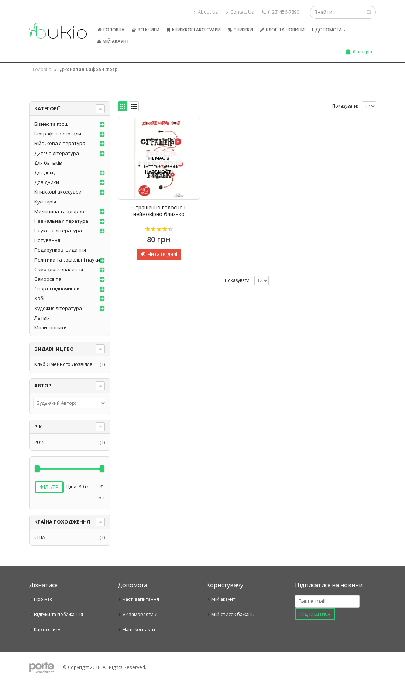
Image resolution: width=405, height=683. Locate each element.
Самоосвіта (47, 279)
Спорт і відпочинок (56, 288)
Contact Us (240, 12)
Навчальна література (61, 221)
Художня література (58, 308)
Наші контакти (139, 629)
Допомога (327, 30)
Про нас (43, 599)
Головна (110, 30)
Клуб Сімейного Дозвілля (63, 364)
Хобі (39, 298)
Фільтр (49, 487)
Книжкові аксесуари (194, 30)
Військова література (59, 143)
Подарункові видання (60, 249)
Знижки (240, 30)
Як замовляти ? (140, 614)
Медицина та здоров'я (61, 211)
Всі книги (145, 30)
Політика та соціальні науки (67, 259)
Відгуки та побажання (58, 614)
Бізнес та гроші (52, 124)
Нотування (47, 240)
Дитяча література (56, 153)
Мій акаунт (113, 41)
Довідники (46, 182)
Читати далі (162, 254)
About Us (206, 12)
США (39, 537)
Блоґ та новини (282, 30)
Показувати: (345, 106)
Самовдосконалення (58, 269)
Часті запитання (141, 599)
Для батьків (48, 162)
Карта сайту (47, 629)
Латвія (42, 317)
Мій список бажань (232, 614)
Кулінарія (45, 201)
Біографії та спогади (57, 133)
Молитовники (50, 327)
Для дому (45, 172)
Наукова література (58, 230)
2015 (39, 442)
